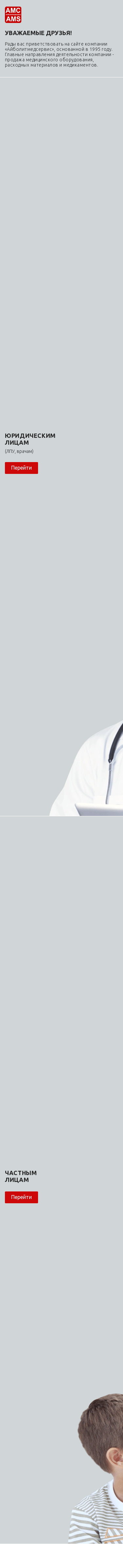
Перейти (21, 468)
